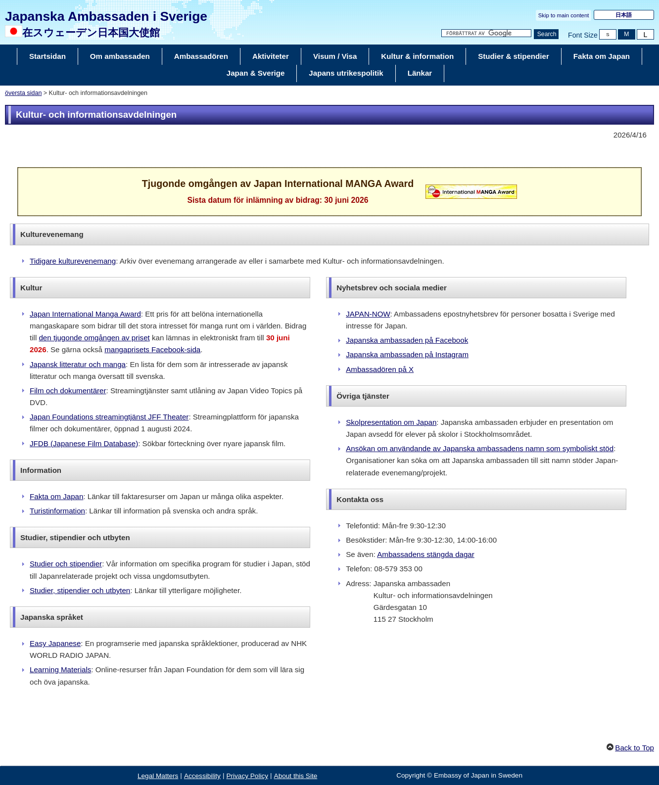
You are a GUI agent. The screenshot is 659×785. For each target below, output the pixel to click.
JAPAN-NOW (368, 314)
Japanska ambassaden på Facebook (407, 340)
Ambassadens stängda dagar (425, 554)
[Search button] (546, 34)
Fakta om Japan (56, 496)
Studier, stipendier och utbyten (80, 590)
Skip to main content (563, 15)
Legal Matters (158, 776)
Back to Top (634, 747)
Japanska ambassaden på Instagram (407, 354)
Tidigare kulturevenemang (73, 261)
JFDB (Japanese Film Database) (84, 443)
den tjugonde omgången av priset (94, 337)
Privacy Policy (247, 776)
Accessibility (202, 776)
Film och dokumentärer (68, 390)
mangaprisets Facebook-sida (152, 349)
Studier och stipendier (66, 563)
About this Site (296, 776)
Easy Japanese (55, 643)
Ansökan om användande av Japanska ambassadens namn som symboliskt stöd (479, 448)
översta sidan (23, 93)
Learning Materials (60, 669)
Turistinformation (57, 511)
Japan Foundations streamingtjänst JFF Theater (109, 417)
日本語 (623, 15)
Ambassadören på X (380, 369)
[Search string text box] (486, 33)
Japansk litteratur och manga (78, 364)
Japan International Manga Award (85, 314)
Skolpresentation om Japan (391, 422)
